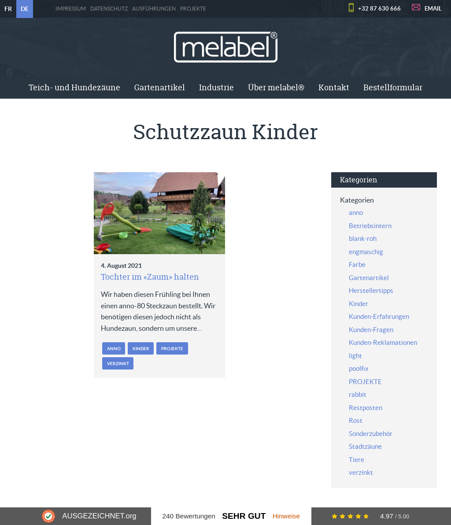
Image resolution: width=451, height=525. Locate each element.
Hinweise (286, 516)
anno (114, 348)
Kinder (141, 348)
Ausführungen (154, 8)
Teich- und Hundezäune (74, 87)
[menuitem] (74, 88)
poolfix (359, 368)
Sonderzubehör (370, 433)
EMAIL (433, 8)
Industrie (216, 87)
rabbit (357, 394)
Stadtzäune (365, 446)
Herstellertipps (371, 290)
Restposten (365, 407)
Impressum (70, 8)
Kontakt (333, 87)
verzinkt (118, 363)
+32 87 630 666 (379, 8)
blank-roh (363, 238)
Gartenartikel (159, 87)
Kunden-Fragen (371, 329)
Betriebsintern (370, 225)
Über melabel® (276, 87)
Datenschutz (109, 8)
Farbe (357, 264)
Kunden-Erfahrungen (379, 316)
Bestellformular (392, 87)
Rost (355, 420)
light (355, 355)
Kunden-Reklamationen (383, 342)
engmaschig (366, 251)
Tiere (356, 459)
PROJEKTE (193, 8)
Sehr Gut (244, 516)
